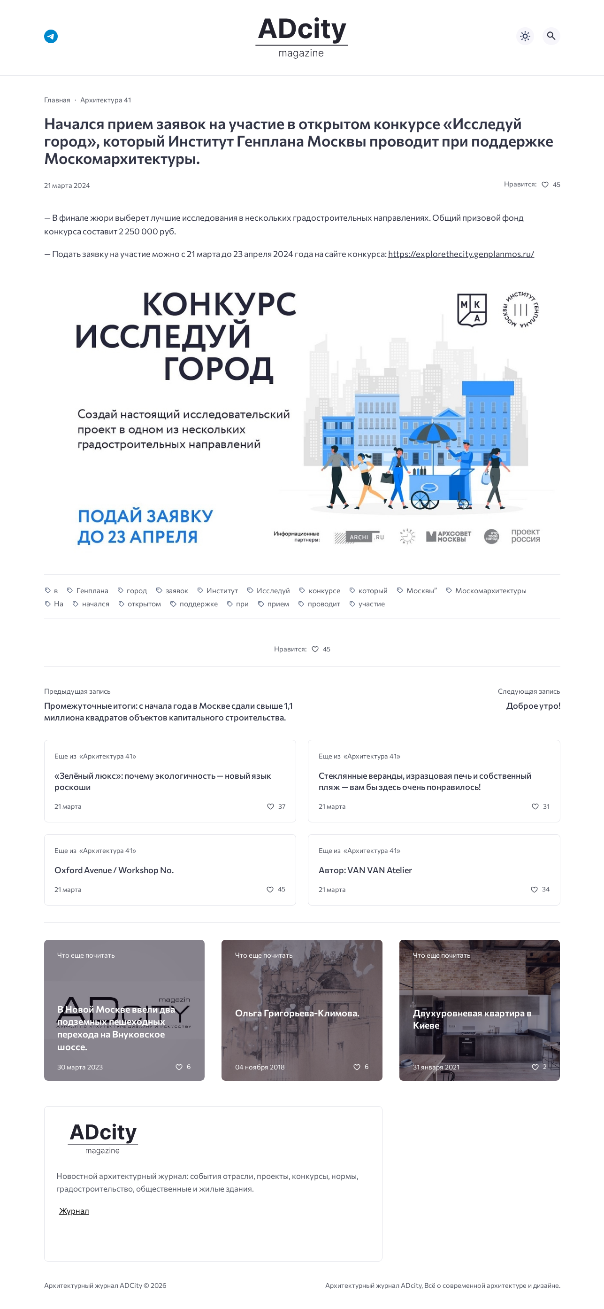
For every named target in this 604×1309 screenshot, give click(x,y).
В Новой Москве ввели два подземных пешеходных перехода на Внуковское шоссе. (116, 1027)
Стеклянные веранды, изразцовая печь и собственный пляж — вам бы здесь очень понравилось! (425, 781)
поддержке (199, 603)
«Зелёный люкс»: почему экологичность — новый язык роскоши (162, 781)
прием (278, 603)
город (137, 590)
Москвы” (421, 590)
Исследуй (273, 590)
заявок (177, 590)
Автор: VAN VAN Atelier (365, 870)
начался (95, 603)
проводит (324, 603)
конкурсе (324, 590)
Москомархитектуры (491, 590)
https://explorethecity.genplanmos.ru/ (461, 253)
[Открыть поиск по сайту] (551, 36)
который (373, 590)
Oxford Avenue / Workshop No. (114, 870)
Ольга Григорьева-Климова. (297, 1012)
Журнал (74, 1210)
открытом (144, 603)
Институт (222, 590)
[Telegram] (51, 36)
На (58, 603)
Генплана (92, 590)
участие (372, 603)
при (242, 603)
